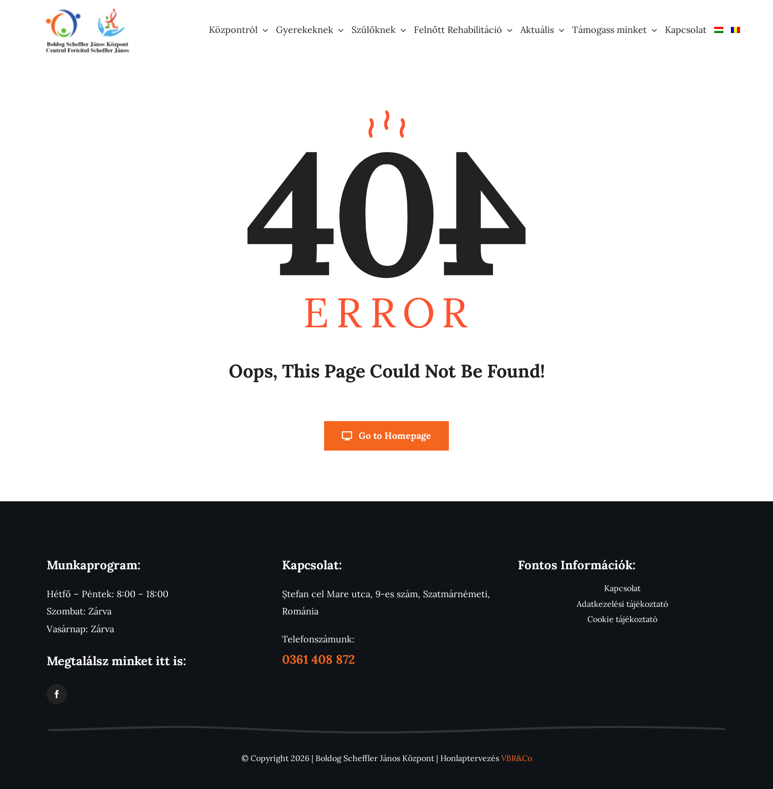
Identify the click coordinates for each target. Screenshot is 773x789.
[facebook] (57, 694)
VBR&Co (516, 758)
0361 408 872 (318, 659)
